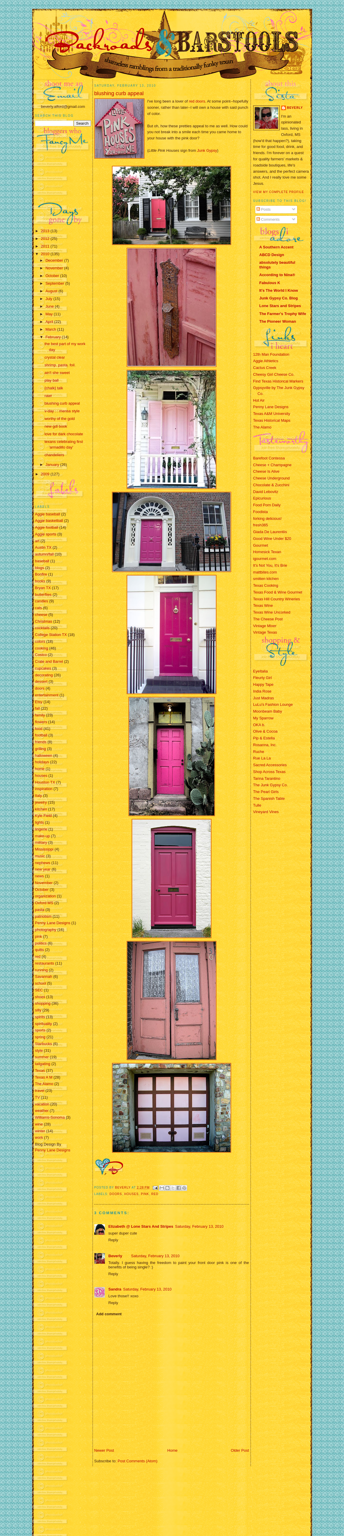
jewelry (41, 802)
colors (40, 641)
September (55, 283)
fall (37, 708)
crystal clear (55, 357)
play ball (52, 380)
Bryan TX (43, 588)
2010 (46, 254)
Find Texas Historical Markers (278, 381)
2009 (46, 474)
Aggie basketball (49, 520)
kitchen (41, 809)
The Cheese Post (268, 619)
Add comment (109, 1314)
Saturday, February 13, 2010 (199, 1226)
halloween (43, 755)
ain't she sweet (57, 372)
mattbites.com (265, 572)
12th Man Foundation (271, 354)
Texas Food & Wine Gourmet (277, 592)
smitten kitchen (266, 578)
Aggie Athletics (265, 361)
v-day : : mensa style (62, 411)
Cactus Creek (264, 367)
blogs (39, 568)
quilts (39, 949)
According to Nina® (277, 275)
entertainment (47, 695)
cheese (41, 614)
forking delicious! (267, 518)
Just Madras (263, 698)
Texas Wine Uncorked (271, 612)
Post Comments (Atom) (137, 1461)
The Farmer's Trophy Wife (282, 314)
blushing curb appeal (62, 403)
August (51, 291)
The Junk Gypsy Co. (270, 785)
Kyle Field (43, 815)
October (52, 275)
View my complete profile (278, 192)
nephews (42, 863)
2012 (46, 238)
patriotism (43, 916)
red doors (197, 101)
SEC (39, 990)
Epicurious (262, 498)
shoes (40, 997)
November (54, 268)
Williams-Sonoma (50, 1117)
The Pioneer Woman (277, 321)
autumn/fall (44, 554)
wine (39, 1124)
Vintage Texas (265, 632)
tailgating (42, 1064)
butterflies (43, 594)
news (39, 876)
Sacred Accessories (270, 765)
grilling (40, 748)
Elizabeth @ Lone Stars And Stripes (140, 1226)
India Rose (262, 691)
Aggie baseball (47, 514)
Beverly (115, 1256)
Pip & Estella (264, 738)
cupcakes (43, 668)
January (52, 464)
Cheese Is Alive (266, 471)
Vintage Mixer (264, 626)
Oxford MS (44, 903)
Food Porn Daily (267, 505)
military (41, 842)
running (41, 970)
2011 (46, 246)
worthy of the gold (60, 418)
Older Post (240, 1450)
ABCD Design (271, 255)
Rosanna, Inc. (265, 745)
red (38, 956)
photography (45, 929)
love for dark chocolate (64, 434)
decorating (44, 675)
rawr (48, 395)
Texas (40, 1070)
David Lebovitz (265, 492)
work (39, 1137)
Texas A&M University (271, 413)
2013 (46, 231)
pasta (40, 909)
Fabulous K (269, 283)
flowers (41, 722)
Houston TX (45, 782)
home (40, 769)
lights (39, 822)
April (49, 321)
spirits (40, 1017)
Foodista (260, 512)
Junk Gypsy (206, 150)
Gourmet (260, 545)
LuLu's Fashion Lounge (273, 704)
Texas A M (43, 1077)
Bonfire (41, 574)
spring (40, 1037)
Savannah (43, 976)
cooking (41, 648)
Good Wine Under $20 (272, 538)
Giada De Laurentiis (270, 532)
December (54, 260)
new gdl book (56, 426)
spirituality (43, 1023)
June (50, 306)
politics (41, 943)
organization (45, 896)
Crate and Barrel (49, 661)
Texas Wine (263, 605)
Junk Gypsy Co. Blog (278, 298)
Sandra (114, 1289)
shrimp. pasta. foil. (60, 365)
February (53, 337)
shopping (43, 1003)
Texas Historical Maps (271, 420)
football (41, 735)
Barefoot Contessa (269, 458)
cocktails (42, 628)
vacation (42, 1104)
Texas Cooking (265, 585)
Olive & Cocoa (265, 731)
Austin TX (43, 547)
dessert (41, 681)
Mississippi (44, 849)
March (51, 329)
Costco (41, 654)
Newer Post (104, 1450)
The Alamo (44, 1084)
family (40, 715)
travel (40, 1090)
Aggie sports (45, 534)
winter (40, 1131)
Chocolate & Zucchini (271, 485)
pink (38, 936)
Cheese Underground (271, 478)
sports (40, 1030)
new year (43, 869)
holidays (42, 762)
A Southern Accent (276, 247)
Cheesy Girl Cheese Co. (273, 374)
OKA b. (259, 725)
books (40, 581)
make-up (42, 836)
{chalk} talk (54, 388)
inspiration (43, 789)
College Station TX (51, 634)
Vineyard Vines (266, 812)
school (40, 983)
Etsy (38, 702)
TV (37, 1097)
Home (172, 1450)
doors (40, 688)
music (40, 856)
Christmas (43, 621)
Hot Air (259, 400)
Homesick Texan (267, 552)
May (49, 314)
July (49, 298)
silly (38, 1010)
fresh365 (260, 525)
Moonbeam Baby (267, 711)
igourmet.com (264, 558)
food (38, 728)
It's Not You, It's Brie (270, 565)
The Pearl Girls (266, 792)
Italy (38, 795)
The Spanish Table (269, 798)
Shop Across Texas (269, 771)
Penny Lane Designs (52, 923)
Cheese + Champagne (272, 465)
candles (41, 601)
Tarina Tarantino (266, 778)
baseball (42, 561)
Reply (113, 1240)
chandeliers (54, 455)
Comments (267, 219)
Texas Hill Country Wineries (276, 599)
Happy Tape (263, 684)
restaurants (44, 963)
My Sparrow (263, 718)
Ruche (258, 751)
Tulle (257, 805)
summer (42, 1057)
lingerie (41, 829)
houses (41, 775)
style (39, 1050)
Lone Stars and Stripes (280, 306)
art (37, 541)
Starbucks (43, 1043)
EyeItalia (260, 671)
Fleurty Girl (262, 677)
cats (38, 608)
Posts (263, 209)
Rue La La (262, 758)
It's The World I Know (278, 290)
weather (42, 1110)
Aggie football (46, 527)
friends (41, 742)
